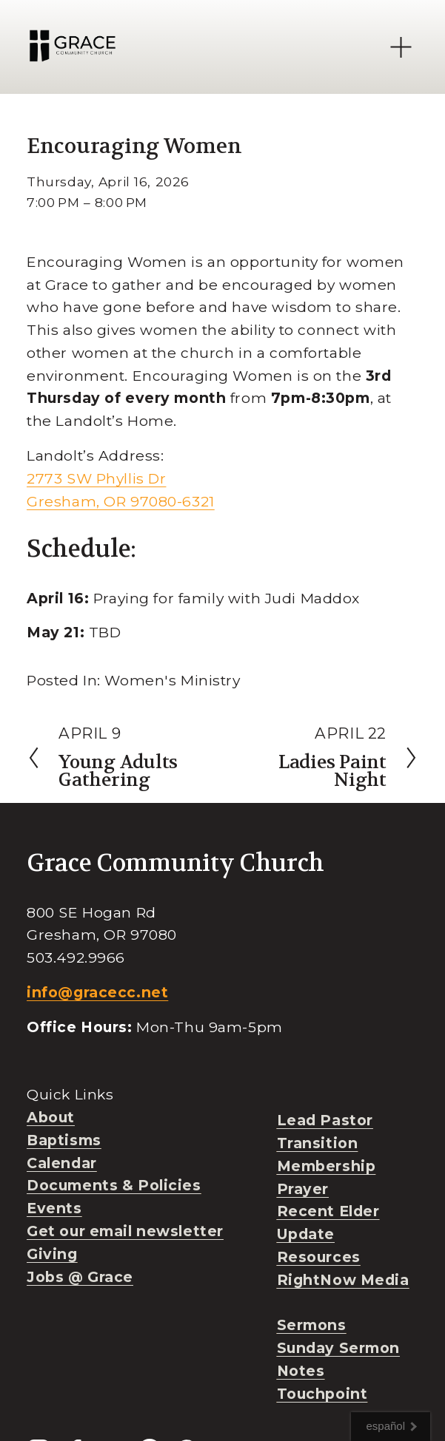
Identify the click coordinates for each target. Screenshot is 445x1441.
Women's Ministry (172, 680)
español (385, 1426)
